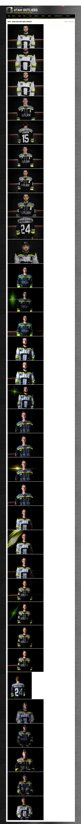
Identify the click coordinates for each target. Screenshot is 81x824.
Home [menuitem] (9, 16)
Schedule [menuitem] (37, 16)
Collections (71, 21)
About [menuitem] (14, 16)
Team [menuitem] (25, 16)
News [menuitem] (20, 16)
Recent (66, 21)
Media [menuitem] (44, 16)
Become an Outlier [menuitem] (59, 16)
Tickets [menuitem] (30, 16)
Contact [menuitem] (68, 16)
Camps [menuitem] (50, 16)
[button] (41, 36)
